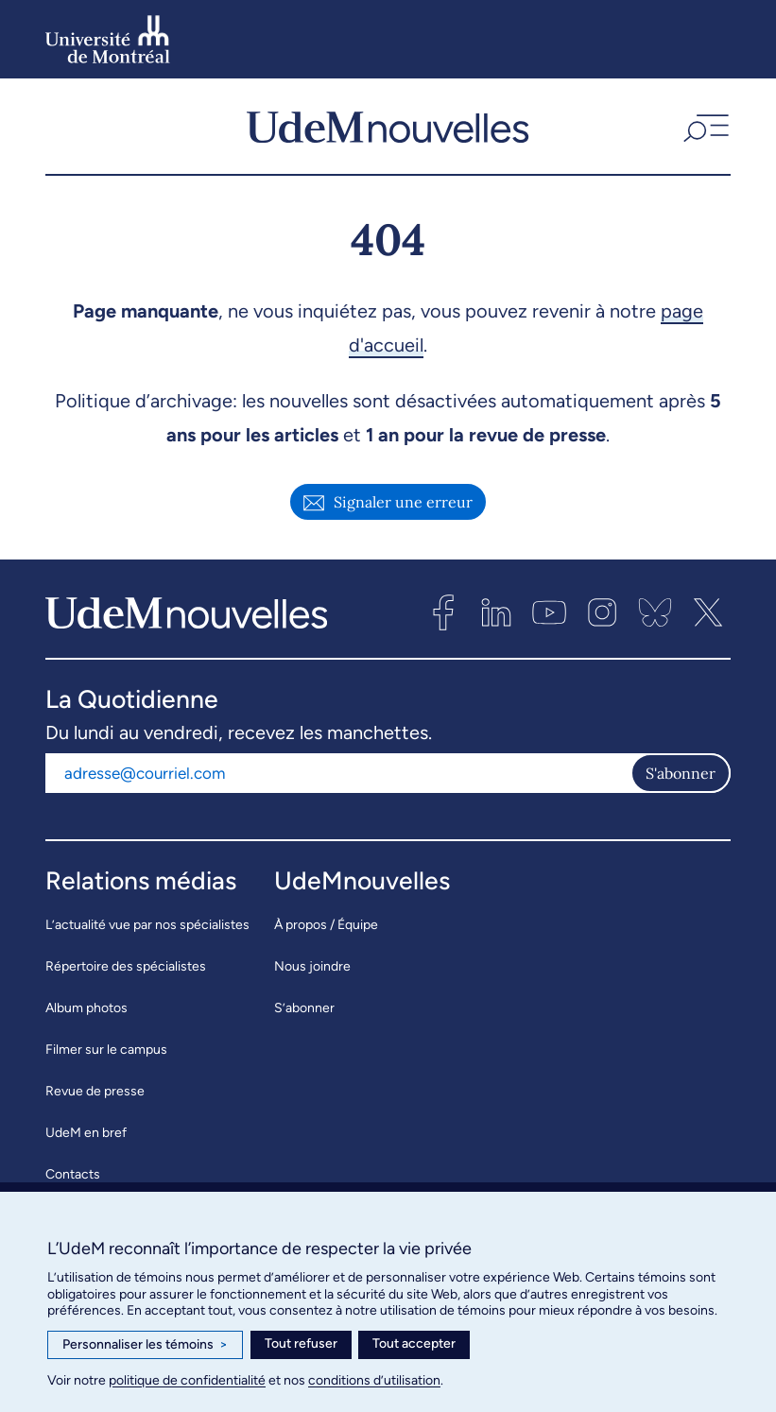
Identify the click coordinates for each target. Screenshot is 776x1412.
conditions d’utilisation (374, 1380)
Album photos (86, 1010)
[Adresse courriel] (337, 775)
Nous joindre (312, 968)
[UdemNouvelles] (387, 127)
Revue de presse (95, 1093)
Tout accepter (414, 1343)
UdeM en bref (86, 1135)
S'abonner (681, 775)
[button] (704, 127)
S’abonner (304, 1010)
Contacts (72, 1176)
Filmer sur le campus (106, 1051)
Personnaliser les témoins (145, 1344)
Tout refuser (301, 1343)
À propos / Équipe (326, 927)
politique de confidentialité (187, 1380)
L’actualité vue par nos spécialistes (147, 927)
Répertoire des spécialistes (125, 968)
